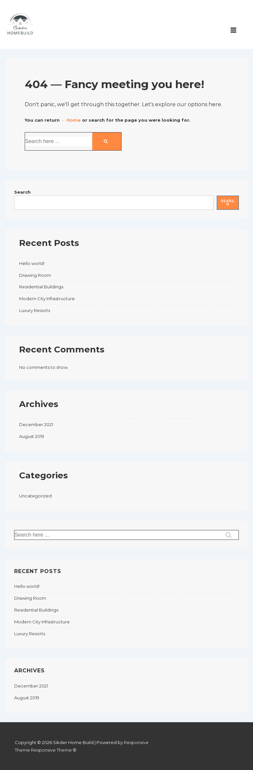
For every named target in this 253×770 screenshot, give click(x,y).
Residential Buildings (41, 286)
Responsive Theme (51, 750)
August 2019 (31, 436)
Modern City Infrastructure (47, 298)
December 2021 (36, 424)
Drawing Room (35, 275)
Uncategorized (35, 495)
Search (22, 192)
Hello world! (31, 263)
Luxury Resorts (34, 310)
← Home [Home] (71, 120)
